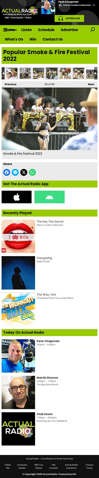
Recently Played (17, 213)
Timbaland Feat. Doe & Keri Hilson (55, 298)
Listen (26, 29)
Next (89, 83)
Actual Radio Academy (71, 466)
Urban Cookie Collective (77, 5)
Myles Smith (43, 261)
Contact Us (53, 39)
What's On (14, 39)
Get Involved (53, 466)
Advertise (69, 29)
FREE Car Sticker (38, 466)
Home (10, 29)
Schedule (46, 29)
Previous (9, 83)
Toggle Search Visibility (92, 30)
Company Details (22, 466)
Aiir (74, 474)
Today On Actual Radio (23, 332)
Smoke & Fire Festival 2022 (11, 73)
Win (33, 39)
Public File (8, 466)
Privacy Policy (89, 466)
